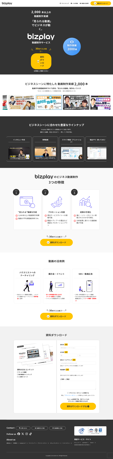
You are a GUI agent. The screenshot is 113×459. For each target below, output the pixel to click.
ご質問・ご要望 (64, 379)
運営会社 (9, 443)
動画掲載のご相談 (57, 428)
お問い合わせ (23, 428)
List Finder (85, 442)
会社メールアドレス (68, 360)
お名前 (64, 352)
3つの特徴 (74, 3)
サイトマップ (32, 443)
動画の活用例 (84, 3)
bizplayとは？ (23, 443)
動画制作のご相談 (40, 428)
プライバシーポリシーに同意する (79, 393)
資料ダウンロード (101, 3)
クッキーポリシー (67, 443)
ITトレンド (77, 442)
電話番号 (64, 370)
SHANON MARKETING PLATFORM (82, 444)
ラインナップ (64, 3)
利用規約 (15, 443)
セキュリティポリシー (55, 443)
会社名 (64, 344)
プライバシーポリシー (70, 395)
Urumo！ (93, 442)
